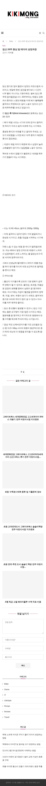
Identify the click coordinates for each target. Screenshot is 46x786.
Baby (11, 41)
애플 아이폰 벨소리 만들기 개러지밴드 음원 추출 (22, 766)
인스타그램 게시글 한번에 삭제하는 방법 (19, 750)
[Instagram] (40, 33)
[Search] (43, 33)
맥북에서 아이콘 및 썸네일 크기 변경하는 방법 (21, 744)
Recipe (7, 706)
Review (7, 711)
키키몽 (10, 53)
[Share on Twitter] (23, 372)
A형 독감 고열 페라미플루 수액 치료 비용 (23, 602)
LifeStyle (7, 700)
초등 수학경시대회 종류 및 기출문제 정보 (23, 492)
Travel (6, 717)
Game (6, 689)
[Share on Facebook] (21, 372)
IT (5, 695)
